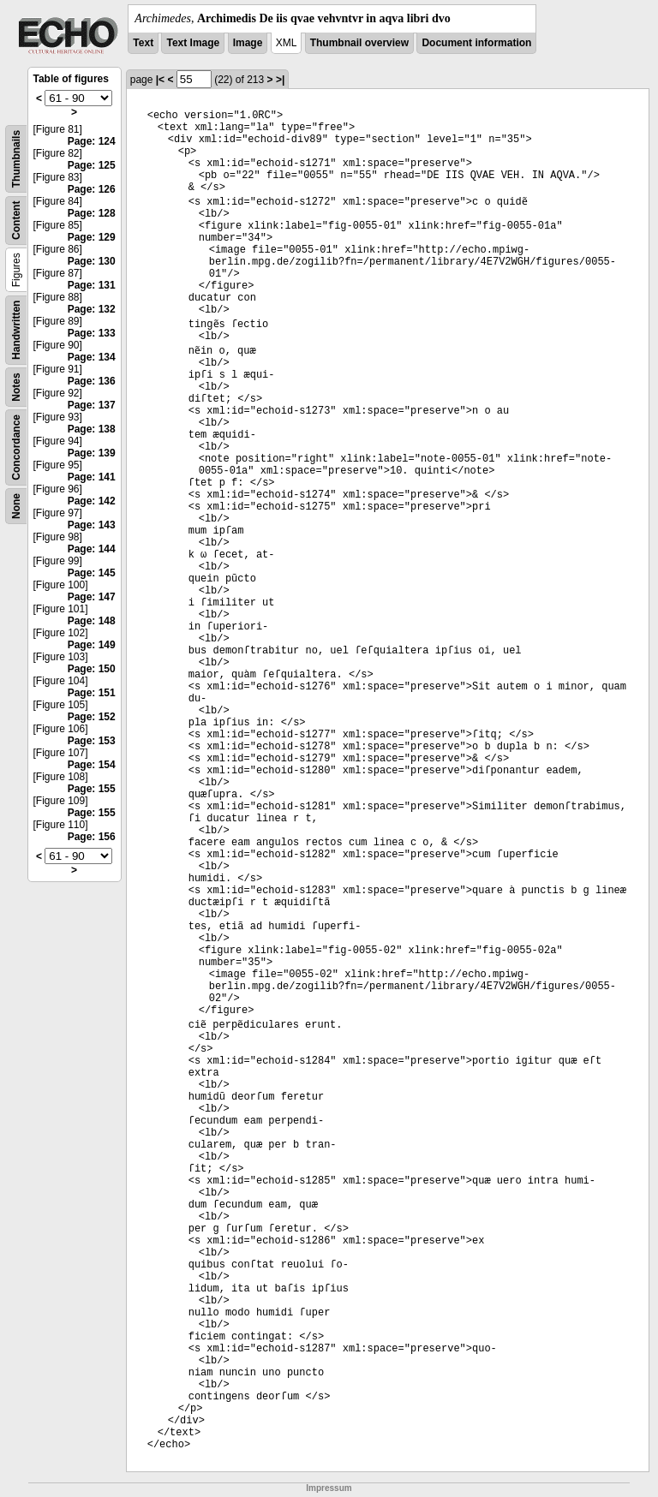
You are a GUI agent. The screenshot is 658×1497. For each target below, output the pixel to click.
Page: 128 (92, 213)
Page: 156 (92, 837)
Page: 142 (92, 501)
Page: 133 (92, 333)
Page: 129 (92, 237)
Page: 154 (92, 765)
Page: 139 (92, 453)
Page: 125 (92, 165)
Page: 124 (92, 141)
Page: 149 (92, 645)
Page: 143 (92, 525)
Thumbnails (16, 159)
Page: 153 (92, 741)
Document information (476, 43)
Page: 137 (92, 405)
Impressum (328, 1488)
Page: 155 (92, 789)
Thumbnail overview (359, 43)
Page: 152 (92, 717)
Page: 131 (92, 285)
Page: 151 (92, 693)
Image (248, 43)
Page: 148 (92, 621)
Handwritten (16, 330)
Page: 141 (92, 477)
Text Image (192, 43)
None (16, 506)
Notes (16, 387)
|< (160, 80)
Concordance (16, 447)
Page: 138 (92, 429)
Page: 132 (92, 309)
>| (280, 80)
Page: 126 (92, 189)
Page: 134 (92, 357)
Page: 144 (92, 549)
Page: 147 (92, 597)
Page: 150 (92, 669)
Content (16, 220)
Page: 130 (92, 261)
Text (143, 43)
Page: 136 (92, 381)
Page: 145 (92, 573)
